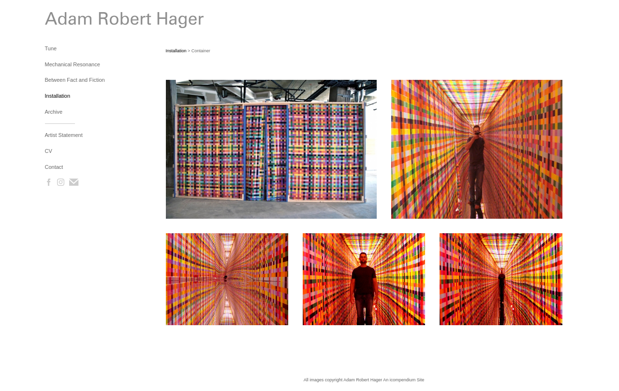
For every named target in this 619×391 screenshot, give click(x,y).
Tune (51, 48)
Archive (54, 112)
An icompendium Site (403, 379)
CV (48, 151)
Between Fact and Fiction (75, 80)
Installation (58, 96)
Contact (54, 167)
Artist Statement (64, 135)
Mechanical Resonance (72, 64)
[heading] (69, 22)
